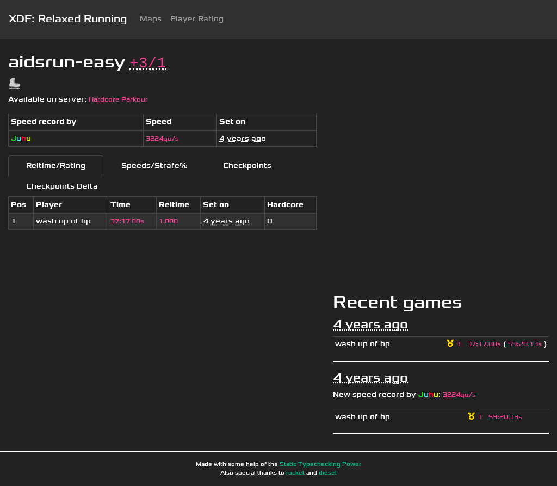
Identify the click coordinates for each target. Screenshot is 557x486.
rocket (295, 473)
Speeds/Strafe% (154, 165)
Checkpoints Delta (62, 186)
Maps (151, 18)
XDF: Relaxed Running (68, 19)
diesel (328, 473)
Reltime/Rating (55, 165)
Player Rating (197, 18)
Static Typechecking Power (320, 464)
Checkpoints (247, 165)
